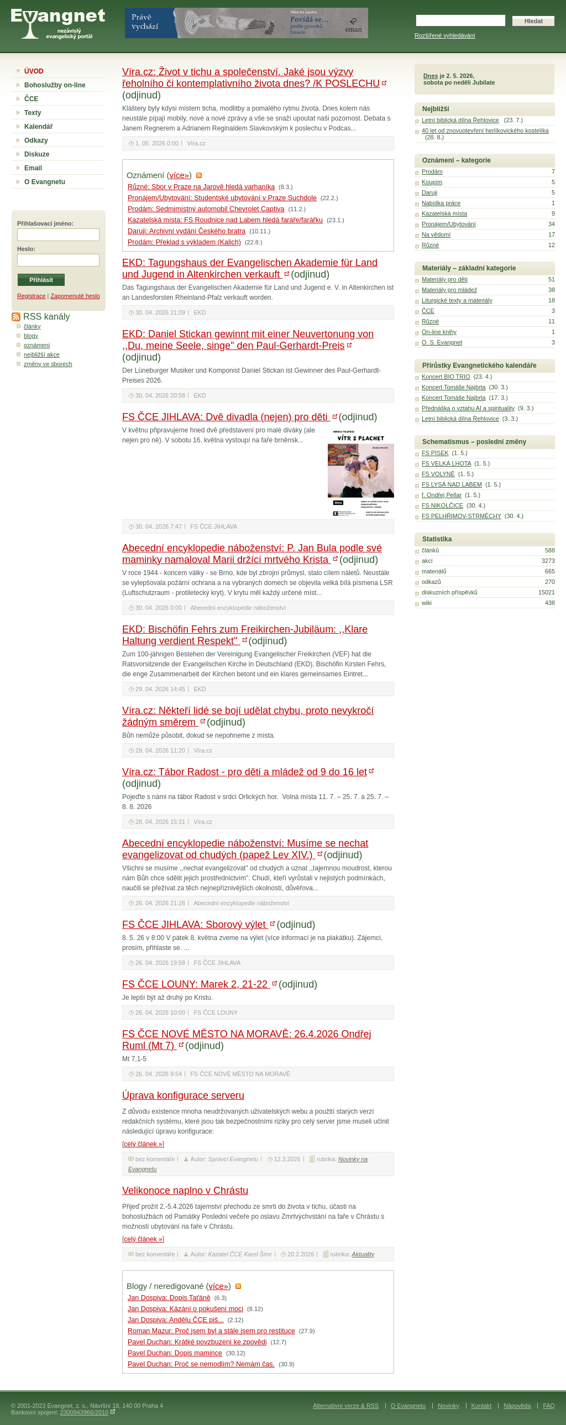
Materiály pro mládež (449, 289)
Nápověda (517, 1405)
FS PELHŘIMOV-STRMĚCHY (461, 516)
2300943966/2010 (84, 1412)
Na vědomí (436, 234)
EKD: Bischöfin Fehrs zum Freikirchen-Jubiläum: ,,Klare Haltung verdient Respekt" (245, 635)
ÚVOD (34, 71)
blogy (31, 335)
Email (33, 168)
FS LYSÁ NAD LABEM (452, 484)
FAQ (549, 1405)
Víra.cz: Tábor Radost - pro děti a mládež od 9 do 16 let (244, 771)
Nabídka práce (441, 203)
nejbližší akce (42, 354)
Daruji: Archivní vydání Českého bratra (186, 231)
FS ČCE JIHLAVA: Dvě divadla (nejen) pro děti (226, 416)
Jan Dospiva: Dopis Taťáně (169, 1298)
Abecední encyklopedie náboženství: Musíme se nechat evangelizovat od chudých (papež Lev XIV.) (245, 849)
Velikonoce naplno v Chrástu (185, 1190)
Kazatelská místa (444, 213)
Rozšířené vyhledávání (445, 35)
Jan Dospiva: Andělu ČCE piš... (176, 1320)
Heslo (25, 249)
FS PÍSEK (435, 453)
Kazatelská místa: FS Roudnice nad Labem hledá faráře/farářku (225, 220)
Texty (32, 113)
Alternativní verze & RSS (346, 1405)
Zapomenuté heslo (74, 296)
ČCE (31, 99)
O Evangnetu (44, 182)
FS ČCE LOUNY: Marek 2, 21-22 (196, 984)
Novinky (448, 1405)
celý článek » (143, 1144)
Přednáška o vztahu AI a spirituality (468, 408)
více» (179, 175)
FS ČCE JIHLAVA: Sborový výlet (195, 924)
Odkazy (36, 140)
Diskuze (36, 154)
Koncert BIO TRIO (446, 376)
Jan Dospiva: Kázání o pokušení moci (185, 1309)
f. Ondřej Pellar (442, 495)
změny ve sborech (48, 364)
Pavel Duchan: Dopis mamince (175, 1353)
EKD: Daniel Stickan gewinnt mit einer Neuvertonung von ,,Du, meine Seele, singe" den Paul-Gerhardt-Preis (248, 339)
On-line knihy (439, 331)
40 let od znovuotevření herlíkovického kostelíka (485, 130)
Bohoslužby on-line (55, 85)
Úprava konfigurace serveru (183, 1095)
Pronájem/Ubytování (449, 224)
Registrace (31, 296)
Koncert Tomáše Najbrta (454, 387)
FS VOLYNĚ (438, 474)
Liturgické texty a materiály (457, 300)
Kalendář (38, 127)
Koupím (432, 182)
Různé (430, 245)
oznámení (37, 345)
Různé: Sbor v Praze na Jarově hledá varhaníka (201, 187)
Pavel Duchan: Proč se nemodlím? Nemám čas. (201, 1364)
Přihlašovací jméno (44, 223)
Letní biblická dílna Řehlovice (460, 120)
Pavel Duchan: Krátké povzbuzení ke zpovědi (197, 1342)
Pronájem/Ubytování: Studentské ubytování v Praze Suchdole (222, 198)
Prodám (432, 171)
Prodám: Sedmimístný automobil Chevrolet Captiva (206, 209)
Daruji (429, 192)
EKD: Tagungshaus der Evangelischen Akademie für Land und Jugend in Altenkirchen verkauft (250, 268)
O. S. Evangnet (442, 342)
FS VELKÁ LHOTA (446, 463)
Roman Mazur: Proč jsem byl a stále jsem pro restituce (211, 1331)
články (32, 326)
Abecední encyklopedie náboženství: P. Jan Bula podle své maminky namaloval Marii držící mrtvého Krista (252, 553)
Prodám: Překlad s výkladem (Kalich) (184, 242)
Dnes (430, 75)
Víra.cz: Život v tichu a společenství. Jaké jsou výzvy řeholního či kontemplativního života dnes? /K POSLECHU (251, 77)
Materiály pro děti (445, 279)
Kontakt (481, 1405)
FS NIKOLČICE (442, 505)
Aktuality (363, 1254)
